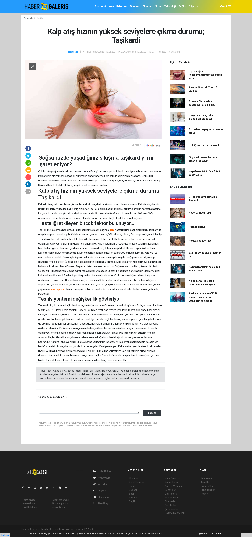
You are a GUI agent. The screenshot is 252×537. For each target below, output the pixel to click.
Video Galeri (102, 477)
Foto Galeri (102, 471)
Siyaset (147, 6)
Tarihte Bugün (172, 497)
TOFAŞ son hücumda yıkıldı (204, 145)
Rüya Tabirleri (208, 489)
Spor (158, 6)
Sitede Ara (206, 478)
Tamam (216, 533)
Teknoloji (170, 6)
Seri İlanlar (170, 505)
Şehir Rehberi (172, 509)
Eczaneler (170, 489)
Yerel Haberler (118, 6)
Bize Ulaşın (101, 503)
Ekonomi (100, 6)
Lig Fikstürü (171, 493)
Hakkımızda (29, 499)
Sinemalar (170, 501)
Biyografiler (207, 486)
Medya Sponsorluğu (200, 240)
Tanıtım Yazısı (197, 226)
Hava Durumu (172, 478)
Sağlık (182, 6)
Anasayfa (29, 18)
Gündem (135, 6)
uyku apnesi (57, 289)
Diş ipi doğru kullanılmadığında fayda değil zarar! (205, 75)
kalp (111, 230)
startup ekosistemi (10, 535)
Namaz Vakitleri (173, 486)
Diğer (192, 6)
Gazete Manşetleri (175, 513)
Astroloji (205, 493)
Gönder (152, 413)
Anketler (205, 482)
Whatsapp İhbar (60, 503)
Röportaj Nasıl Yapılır (201, 212)
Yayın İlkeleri (29, 503)
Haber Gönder (59, 507)
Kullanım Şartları (60, 499)
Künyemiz (101, 497)
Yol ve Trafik (171, 482)
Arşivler (100, 490)
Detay (203, 533)
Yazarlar (100, 484)
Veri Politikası (30, 507)
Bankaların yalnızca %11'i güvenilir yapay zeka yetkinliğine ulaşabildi (203, 297)
